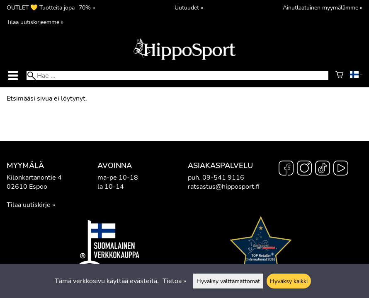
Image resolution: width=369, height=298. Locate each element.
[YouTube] (340, 169)
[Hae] (177, 75)
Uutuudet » (189, 7)
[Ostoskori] (339, 75)
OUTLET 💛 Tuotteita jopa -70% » (51, 7)
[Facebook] (286, 169)
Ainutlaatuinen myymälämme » (322, 7)
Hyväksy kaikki (289, 281)
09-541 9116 (223, 177)
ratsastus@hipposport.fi (224, 186)
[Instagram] (304, 169)
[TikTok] (322, 169)
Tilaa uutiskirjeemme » (35, 22)
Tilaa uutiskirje (29, 204)
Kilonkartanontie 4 (34, 177)
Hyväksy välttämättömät (228, 281)
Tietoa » (174, 281)
